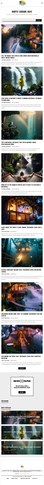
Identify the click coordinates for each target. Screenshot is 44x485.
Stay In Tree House (5, 231)
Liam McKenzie (13, 231)
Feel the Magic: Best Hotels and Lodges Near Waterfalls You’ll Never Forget (20, 57)
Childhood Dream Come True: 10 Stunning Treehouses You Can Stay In (21, 315)
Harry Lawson (15, 60)
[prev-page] (38, 413)
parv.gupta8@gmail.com (24, 473)
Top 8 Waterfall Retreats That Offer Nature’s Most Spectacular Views (18, 143)
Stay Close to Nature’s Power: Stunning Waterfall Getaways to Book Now (21, 99)
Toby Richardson (15, 102)
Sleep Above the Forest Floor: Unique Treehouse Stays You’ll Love (21, 228)
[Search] (39, 20)
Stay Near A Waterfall (6, 102)
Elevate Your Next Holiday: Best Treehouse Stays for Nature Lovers (21, 271)
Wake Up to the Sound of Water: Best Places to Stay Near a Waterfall (21, 186)
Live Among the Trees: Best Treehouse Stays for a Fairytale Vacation (21, 357)
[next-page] (40, 413)
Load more (22, 368)
